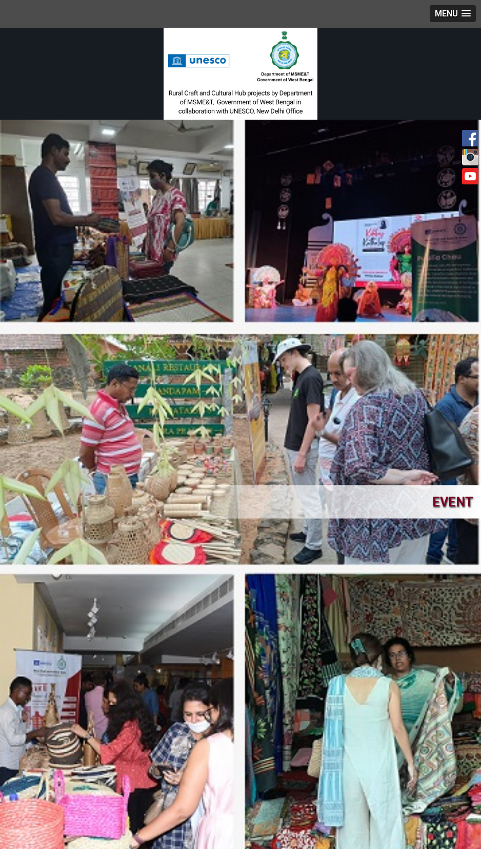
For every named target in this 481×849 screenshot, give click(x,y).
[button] (453, 13)
